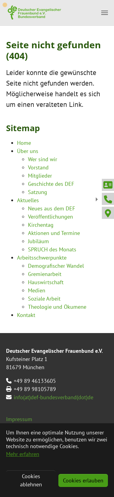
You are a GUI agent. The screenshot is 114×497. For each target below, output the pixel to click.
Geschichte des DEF (51, 183)
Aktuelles (28, 200)
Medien (36, 290)
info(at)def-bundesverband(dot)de (53, 397)
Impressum (19, 419)
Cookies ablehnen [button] (31, 480)
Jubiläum (38, 241)
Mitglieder (40, 175)
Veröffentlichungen (50, 216)
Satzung (37, 192)
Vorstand (38, 167)
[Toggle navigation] (104, 12)
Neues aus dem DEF (51, 208)
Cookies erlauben (83, 480)
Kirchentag (41, 224)
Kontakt (26, 314)
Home (24, 142)
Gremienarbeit (44, 274)
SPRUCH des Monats (52, 249)
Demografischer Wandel (56, 265)
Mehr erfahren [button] (22, 454)
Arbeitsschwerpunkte (42, 257)
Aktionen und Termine (54, 233)
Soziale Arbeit (44, 298)
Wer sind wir (42, 159)
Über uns (27, 151)
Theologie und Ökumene (57, 306)
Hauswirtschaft (46, 282)
